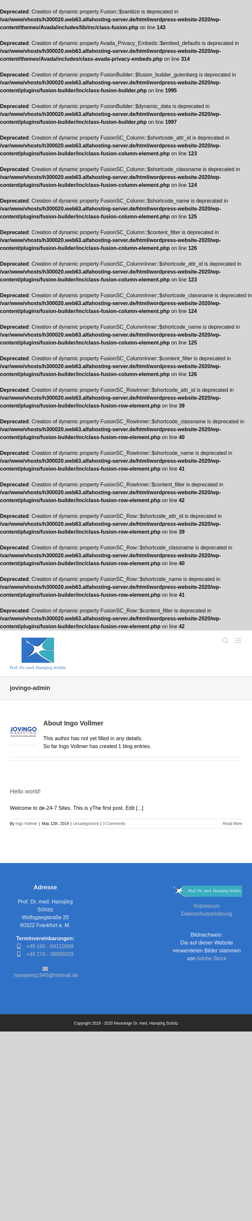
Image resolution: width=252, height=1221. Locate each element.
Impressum (207, 906)
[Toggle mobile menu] (238, 640)
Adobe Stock (211, 958)
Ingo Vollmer (26, 823)
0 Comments (114, 823)
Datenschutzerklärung (206, 914)
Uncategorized (85, 823)
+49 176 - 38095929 (45, 954)
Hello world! (25, 791)
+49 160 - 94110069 (45, 946)
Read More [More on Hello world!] (232, 823)
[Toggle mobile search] (225, 640)
